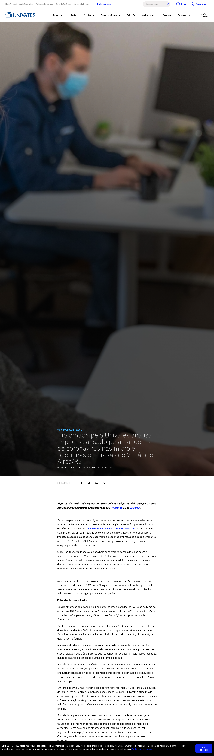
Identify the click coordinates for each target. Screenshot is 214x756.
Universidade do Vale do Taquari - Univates (110, 528)
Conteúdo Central (26, 4)
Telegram (135, 507)
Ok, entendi (204, 748)
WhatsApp (116, 507)
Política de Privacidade (44, 4)
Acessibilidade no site (82, 4)
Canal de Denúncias (63, 4)
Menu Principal (11, 4)
